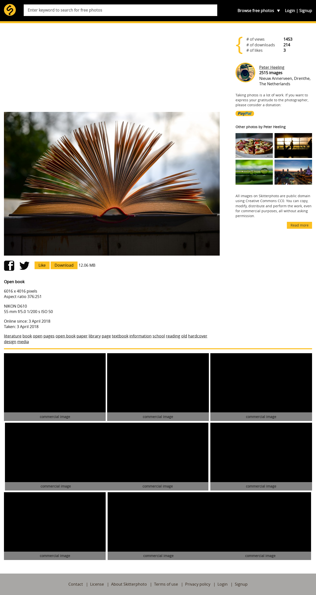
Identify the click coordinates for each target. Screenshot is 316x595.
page (106, 336)
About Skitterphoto (129, 584)
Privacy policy (197, 584)
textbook (120, 336)
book (27, 336)
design (10, 341)
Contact (75, 584)
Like (42, 265)
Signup (305, 10)
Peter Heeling (271, 67)
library (95, 336)
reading (173, 336)
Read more (300, 225)
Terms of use (166, 584)
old (184, 336)
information (140, 336)
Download (64, 265)
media (23, 341)
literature (12, 336)
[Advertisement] (112, 69)
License (97, 584)
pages (49, 336)
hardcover (197, 336)
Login (290, 10)
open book (66, 336)
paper (82, 336)
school (159, 336)
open (37, 336)
